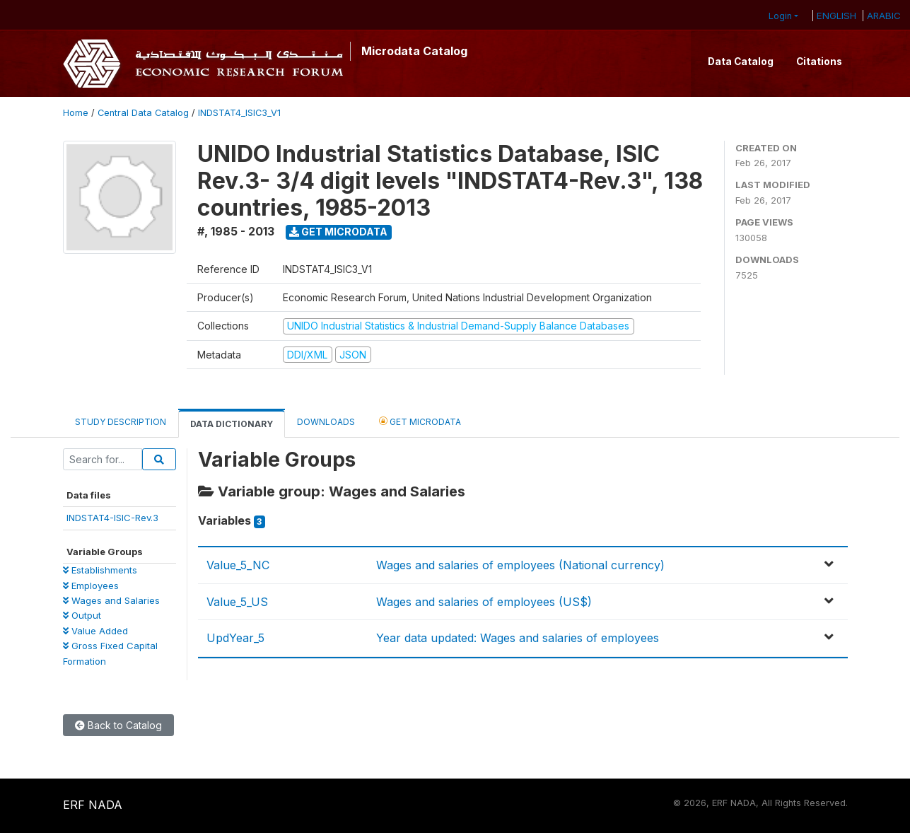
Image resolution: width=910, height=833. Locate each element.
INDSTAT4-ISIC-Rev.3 (112, 517)
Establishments (100, 570)
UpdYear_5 (235, 638)
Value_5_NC (237, 565)
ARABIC (884, 15)
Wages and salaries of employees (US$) (484, 602)
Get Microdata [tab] (420, 421)
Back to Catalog (118, 725)
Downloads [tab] (326, 421)
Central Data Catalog (143, 112)
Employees (91, 585)
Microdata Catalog (414, 51)
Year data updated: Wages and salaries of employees (517, 638)
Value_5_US (237, 602)
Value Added (95, 630)
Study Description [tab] (120, 421)
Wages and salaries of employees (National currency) (520, 565)
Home (75, 112)
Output (82, 615)
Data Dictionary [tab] (231, 424)
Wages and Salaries (111, 600)
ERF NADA (92, 805)
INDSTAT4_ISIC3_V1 (239, 112)
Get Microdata (338, 232)
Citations (819, 61)
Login (780, 16)
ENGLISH (836, 15)
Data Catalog (741, 61)
